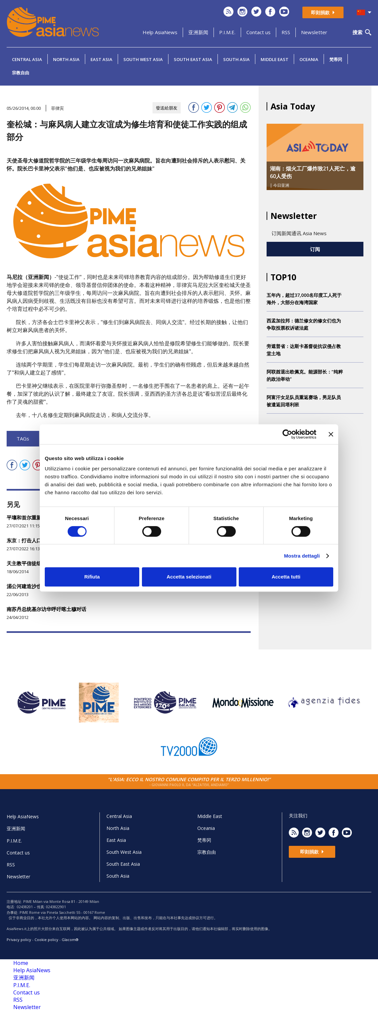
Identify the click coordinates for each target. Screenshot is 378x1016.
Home (20, 963)
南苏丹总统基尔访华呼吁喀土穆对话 (46, 609)
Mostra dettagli (302, 556)
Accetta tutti (286, 576)
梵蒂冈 (335, 59)
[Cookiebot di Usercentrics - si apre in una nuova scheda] (287, 434)
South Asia (236, 59)
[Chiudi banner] (331, 434)
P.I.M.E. (227, 32)
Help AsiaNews (160, 32)
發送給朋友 (166, 108)
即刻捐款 (323, 12)
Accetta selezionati (188, 576)
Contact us (258, 32)
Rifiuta (92, 576)
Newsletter (314, 32)
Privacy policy (19, 939)
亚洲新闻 (198, 32)
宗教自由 (20, 73)
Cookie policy (46, 939)
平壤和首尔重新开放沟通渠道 (39, 517)
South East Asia (193, 59)
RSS (286, 32)
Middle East (274, 59)
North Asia (66, 59)
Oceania (308, 59)
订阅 (315, 249)
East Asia (101, 59)
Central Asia (27, 59)
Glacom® (70, 939)
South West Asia (143, 59)
